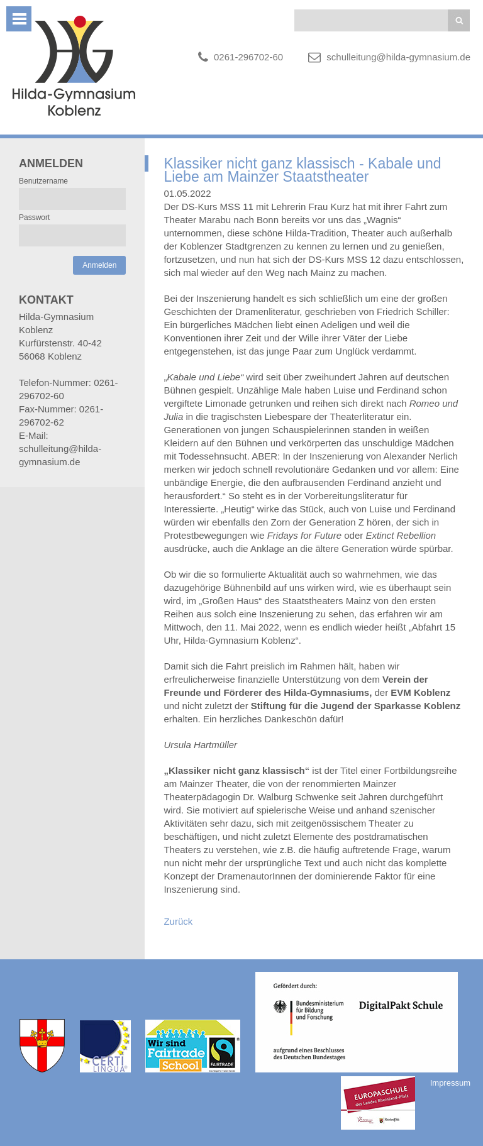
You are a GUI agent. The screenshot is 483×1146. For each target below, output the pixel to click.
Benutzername (43, 181)
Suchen (459, 20)
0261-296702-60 (248, 57)
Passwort (34, 217)
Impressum (450, 1083)
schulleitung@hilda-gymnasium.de (398, 57)
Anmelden (99, 265)
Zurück (178, 921)
